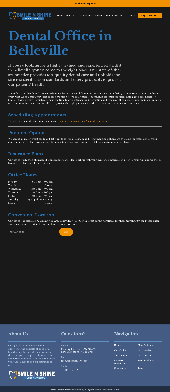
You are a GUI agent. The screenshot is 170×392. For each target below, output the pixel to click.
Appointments (150, 15)
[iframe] (85, 279)
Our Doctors (86, 15)
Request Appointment (121, 361)
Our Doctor (144, 355)
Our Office (120, 350)
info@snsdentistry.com (74, 360)
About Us (72, 15)
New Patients (145, 345)
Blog (140, 368)
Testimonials (121, 355)
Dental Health (115, 15)
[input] (42, 232)
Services (100, 15)
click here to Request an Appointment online (83, 121)
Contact (132, 15)
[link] (62, 370)
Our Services (145, 350)
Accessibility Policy (111, 390)
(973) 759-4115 (89, 349)
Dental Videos (146, 360)
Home (61, 15)
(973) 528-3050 (85, 352)
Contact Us (120, 368)
